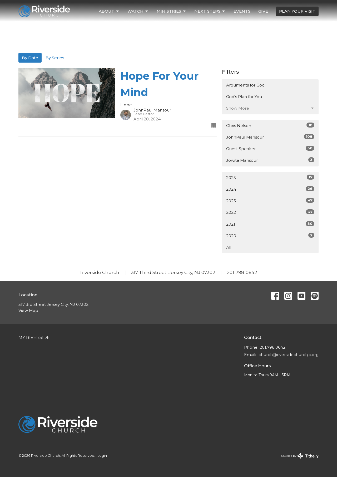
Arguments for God (245, 85)
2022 (270, 212)
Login (102, 456)
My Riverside (34, 337)
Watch (138, 11)
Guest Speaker (270, 148)
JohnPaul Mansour (270, 137)
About (109, 11)
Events (242, 11)
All (228, 247)
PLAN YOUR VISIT (297, 11)
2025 (270, 177)
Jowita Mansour (270, 160)
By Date (30, 57)
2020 (270, 235)
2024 (270, 189)
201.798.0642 (272, 347)
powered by (300, 455)
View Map (28, 310)
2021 (270, 224)
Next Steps (210, 11)
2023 (270, 200)
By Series (55, 57)
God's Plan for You (244, 96)
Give (263, 11)
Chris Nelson (270, 125)
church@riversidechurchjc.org (289, 354)
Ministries (171, 11)
